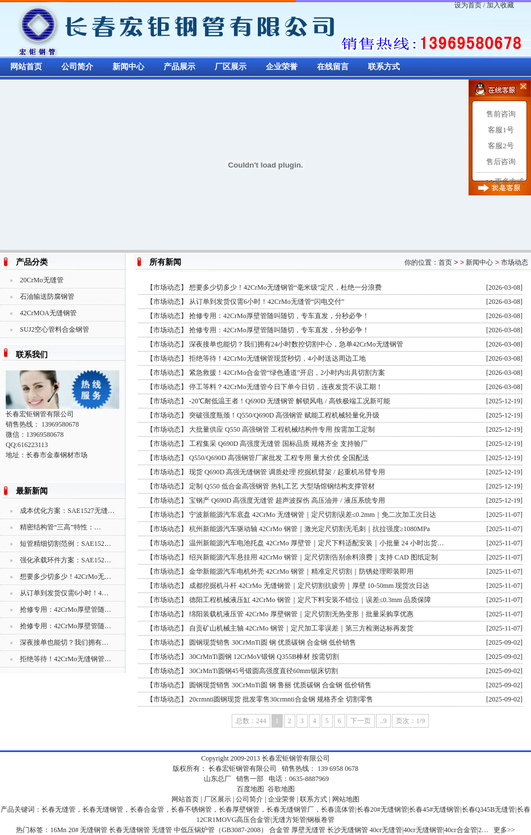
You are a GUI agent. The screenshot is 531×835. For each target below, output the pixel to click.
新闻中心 (128, 66)
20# (73, 830)
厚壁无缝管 (308, 830)
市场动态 (514, 262)
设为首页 (468, 5)
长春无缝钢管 (129, 830)
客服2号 (501, 145)
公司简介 (77, 66)
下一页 (360, 721)
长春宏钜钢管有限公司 (296, 758)
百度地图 (250, 789)
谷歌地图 (281, 789)
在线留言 (333, 66)
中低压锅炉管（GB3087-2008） (220, 830)
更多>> (504, 830)
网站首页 (26, 66)
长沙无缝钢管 (347, 830)
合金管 (279, 830)
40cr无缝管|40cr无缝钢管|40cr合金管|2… (429, 830)
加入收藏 (500, 5)
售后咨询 (501, 161)
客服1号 (501, 130)
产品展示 (179, 66)
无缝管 (162, 830)
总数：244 (251, 721)
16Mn (58, 830)
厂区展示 (230, 66)
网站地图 (345, 799)
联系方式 (384, 66)
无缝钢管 (93, 830)
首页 (445, 262)
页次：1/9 (410, 721)
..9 (383, 721)
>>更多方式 (505, 181)
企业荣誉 (282, 66)
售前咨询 (501, 114)
